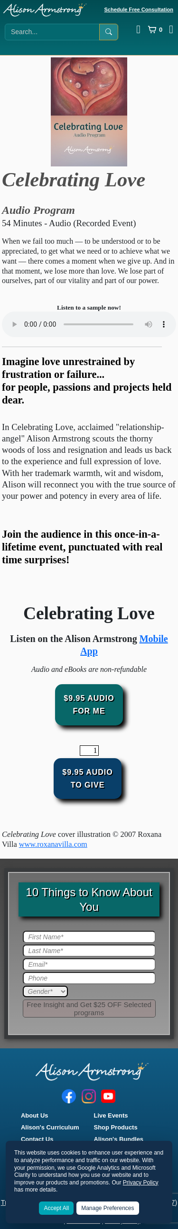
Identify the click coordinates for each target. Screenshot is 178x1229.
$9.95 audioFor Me (89, 704)
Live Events (111, 1115)
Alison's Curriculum (50, 1127)
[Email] (89, 964)
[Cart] (154, 29)
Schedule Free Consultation (138, 9)
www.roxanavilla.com (53, 844)
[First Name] (89, 937)
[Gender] (45, 991)
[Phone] (89, 978)
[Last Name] (89, 951)
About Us (34, 1115)
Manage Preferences (107, 1208)
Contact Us (37, 1139)
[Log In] (138, 29)
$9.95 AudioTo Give (87, 778)
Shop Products (116, 1127)
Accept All (56, 1208)
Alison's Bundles (119, 1139)
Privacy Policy (141, 1182)
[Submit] (89, 1009)
